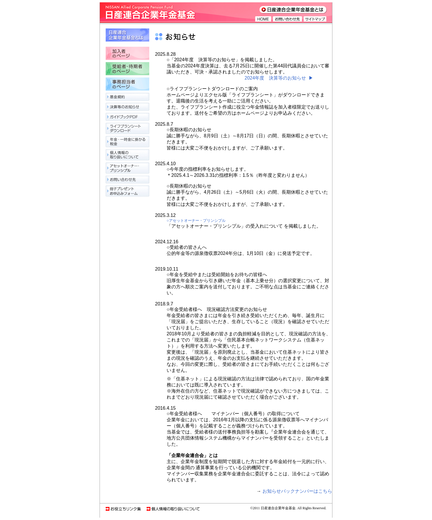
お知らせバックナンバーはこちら (297, 491)
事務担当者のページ (127, 85)
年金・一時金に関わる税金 (127, 143)
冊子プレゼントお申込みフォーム (127, 190)
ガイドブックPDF (127, 118)
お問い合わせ (127, 179)
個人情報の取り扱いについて (127, 156)
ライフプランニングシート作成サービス (127, 129)
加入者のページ (127, 54)
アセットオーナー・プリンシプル (127, 169)
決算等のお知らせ (127, 108)
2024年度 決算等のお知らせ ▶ (279, 77)
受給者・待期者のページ (127, 70)
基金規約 (127, 98)
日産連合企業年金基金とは (127, 37)
